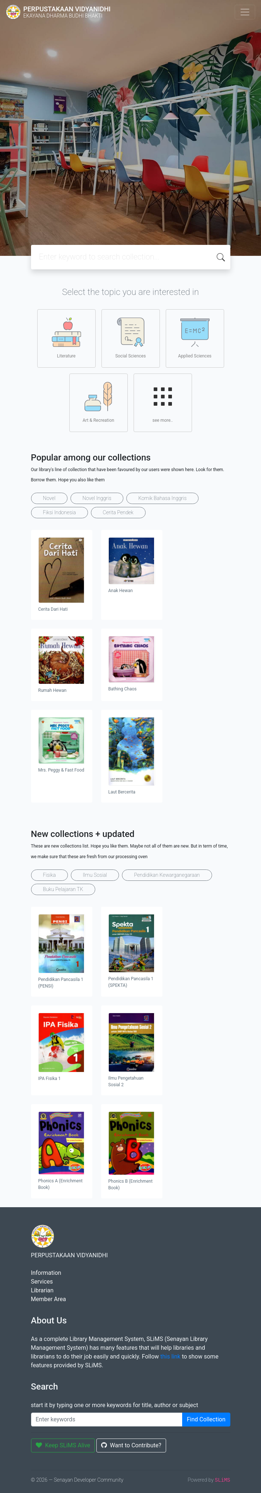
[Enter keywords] (107, 1419)
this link (170, 1356)
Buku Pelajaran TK (63, 889)
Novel (49, 498)
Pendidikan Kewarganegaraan (167, 875)
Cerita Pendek (118, 512)
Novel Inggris (96, 498)
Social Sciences (130, 338)
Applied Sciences (194, 338)
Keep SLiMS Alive (63, 1445)
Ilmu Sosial (95, 875)
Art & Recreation (98, 402)
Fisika (49, 875)
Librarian (42, 1290)
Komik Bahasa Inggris (162, 498)
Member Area (48, 1299)
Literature (66, 338)
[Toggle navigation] (245, 12)
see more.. (162, 402)
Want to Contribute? (131, 1445)
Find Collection (206, 1419)
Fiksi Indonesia (59, 512)
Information (46, 1272)
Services (42, 1281)
